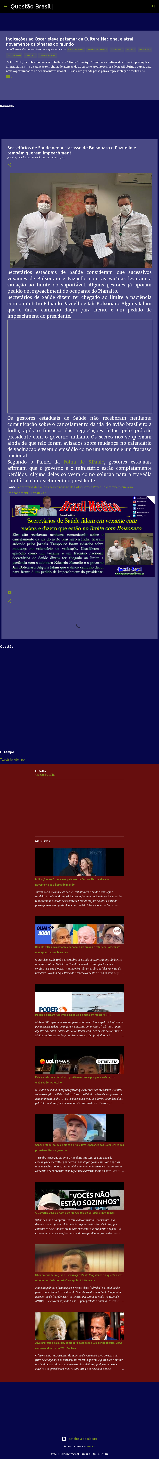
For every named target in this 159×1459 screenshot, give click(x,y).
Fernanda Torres (97, 49)
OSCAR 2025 (145, 49)
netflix (131, 49)
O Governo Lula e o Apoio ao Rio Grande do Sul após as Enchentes (75, 1212)
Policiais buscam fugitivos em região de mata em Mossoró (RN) (73, 1014)
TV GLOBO (30, 55)
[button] (9, 165)
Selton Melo (14, 55)
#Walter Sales (76, 49)
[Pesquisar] (154, 6)
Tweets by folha (45, 774)
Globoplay (117, 49)
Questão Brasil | (32, 6)
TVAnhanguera (47, 55)
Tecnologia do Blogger (79, 1438)
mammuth (90, 1446)
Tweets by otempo (12, 759)
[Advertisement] (79, 808)
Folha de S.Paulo (83, 462)
